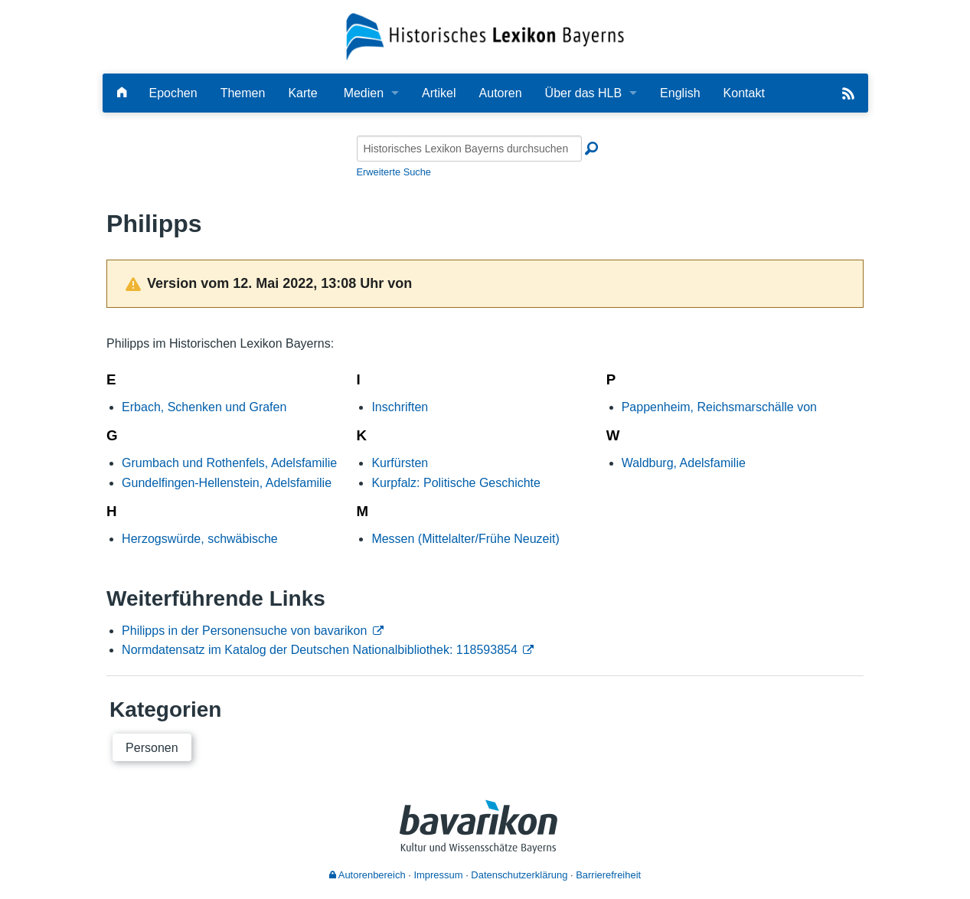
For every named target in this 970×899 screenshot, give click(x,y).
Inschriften (399, 407)
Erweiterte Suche (394, 172)
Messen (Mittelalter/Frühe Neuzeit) (465, 538)
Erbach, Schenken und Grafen (204, 407)
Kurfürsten (399, 462)
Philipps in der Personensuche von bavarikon (244, 630)
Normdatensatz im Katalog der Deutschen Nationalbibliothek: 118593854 (320, 649)
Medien (364, 93)
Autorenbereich (367, 875)
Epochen (173, 93)
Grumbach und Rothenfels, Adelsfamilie (229, 462)
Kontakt (744, 93)
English (680, 93)
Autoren (500, 93)
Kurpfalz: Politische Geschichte (456, 482)
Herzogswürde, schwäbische (200, 538)
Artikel (439, 93)
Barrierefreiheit (608, 875)
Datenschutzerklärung (519, 875)
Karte (302, 93)
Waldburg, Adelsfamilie (684, 462)
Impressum (437, 875)
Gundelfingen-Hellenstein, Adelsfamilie (226, 482)
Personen (152, 747)
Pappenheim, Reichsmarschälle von (719, 407)
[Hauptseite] (122, 93)
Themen (243, 93)
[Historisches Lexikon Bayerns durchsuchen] (469, 149)
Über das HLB (583, 93)
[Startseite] (485, 35)
